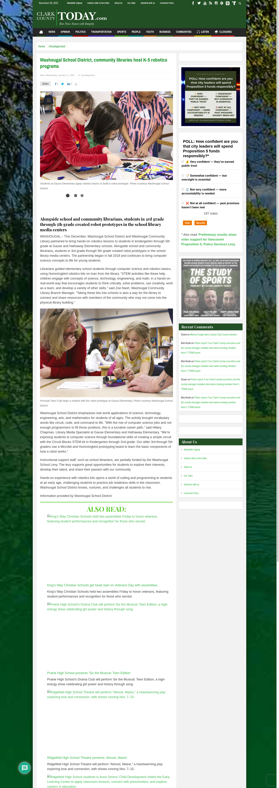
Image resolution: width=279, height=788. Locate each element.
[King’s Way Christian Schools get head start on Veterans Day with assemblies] (108, 548)
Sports (121, 33)
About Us (118, 3)
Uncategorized (62, 46)
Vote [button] (187, 222)
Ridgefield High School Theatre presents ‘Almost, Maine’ (87, 758)
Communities (183, 33)
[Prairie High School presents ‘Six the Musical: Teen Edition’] (108, 636)
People (136, 33)
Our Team (131, 3)
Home (43, 46)
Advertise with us (148, 3)
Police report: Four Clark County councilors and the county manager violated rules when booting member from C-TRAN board (210, 347)
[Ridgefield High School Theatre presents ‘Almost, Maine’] (108, 722)
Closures (223, 32)
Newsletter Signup (74, 3)
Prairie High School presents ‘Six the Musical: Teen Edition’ (89, 673)
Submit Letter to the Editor (98, 3)
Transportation (101, 33)
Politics (80, 33)
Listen (203, 32)
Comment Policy (167, 3)
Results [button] (200, 222)
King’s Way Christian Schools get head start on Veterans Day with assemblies (102, 585)
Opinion (65, 33)
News (52, 33)
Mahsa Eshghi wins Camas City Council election (213, 334)
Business (165, 33)
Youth (150, 33)
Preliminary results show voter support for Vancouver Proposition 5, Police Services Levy (208, 239)
